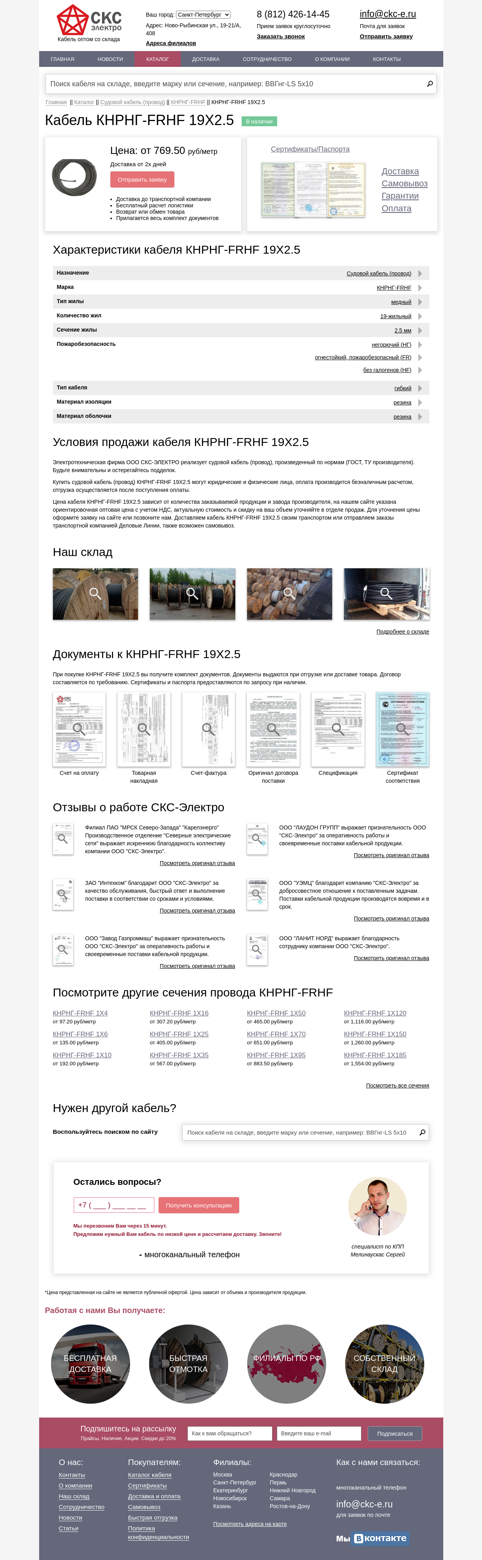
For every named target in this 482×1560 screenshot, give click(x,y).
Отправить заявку (386, 36)
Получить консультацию (199, 1205)
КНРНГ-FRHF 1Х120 (375, 1013)
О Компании (332, 59)
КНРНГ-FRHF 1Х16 (179, 1013)
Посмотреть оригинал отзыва (197, 863)
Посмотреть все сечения (397, 1085)
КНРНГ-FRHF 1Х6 (80, 1034)
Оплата (397, 208)
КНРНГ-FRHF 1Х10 (82, 1055)
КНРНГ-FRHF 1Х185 (375, 1055)
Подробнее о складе (402, 631)
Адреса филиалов (171, 43)
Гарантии (400, 196)
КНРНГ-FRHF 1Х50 (276, 1013)
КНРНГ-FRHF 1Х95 (276, 1055)
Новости (110, 59)
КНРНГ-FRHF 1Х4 (80, 1013)
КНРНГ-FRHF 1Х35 (179, 1055)
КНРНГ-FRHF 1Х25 (179, 1034)
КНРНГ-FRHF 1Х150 (375, 1034)
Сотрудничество (267, 59)
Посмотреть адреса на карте (250, 1524)
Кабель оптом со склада (89, 23)
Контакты (387, 59)
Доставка (205, 59)
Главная (63, 59)
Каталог (157, 59)
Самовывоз (405, 183)
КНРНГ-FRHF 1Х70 (276, 1034)
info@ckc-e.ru (388, 14)
